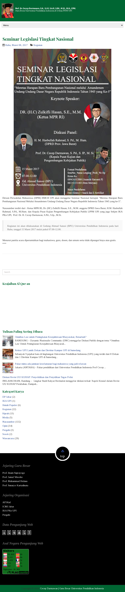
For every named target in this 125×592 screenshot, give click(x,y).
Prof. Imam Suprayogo (13, 473)
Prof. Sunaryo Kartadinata (15, 485)
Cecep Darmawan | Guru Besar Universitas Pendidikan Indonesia (72, 588)
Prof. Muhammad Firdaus (15, 481)
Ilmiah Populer (9, 405)
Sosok (5, 434)
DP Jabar (7, 397)
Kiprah (5, 413)
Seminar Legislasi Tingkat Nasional (37, 39)
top (62, 456)
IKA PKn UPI (9, 510)
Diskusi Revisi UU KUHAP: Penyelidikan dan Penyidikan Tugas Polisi (37, 377)
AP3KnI (6, 502)
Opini (4, 426)
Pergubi (6, 430)
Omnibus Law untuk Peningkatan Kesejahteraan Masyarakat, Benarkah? (50, 337)
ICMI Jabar (8, 506)
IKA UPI (7, 401)
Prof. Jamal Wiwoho (12, 477)
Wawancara (8, 438)
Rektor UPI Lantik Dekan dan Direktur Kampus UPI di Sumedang (48, 350)
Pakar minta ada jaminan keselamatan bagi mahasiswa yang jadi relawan (50, 363)
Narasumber (8, 421)
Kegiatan (38, 45)
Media (5, 417)
